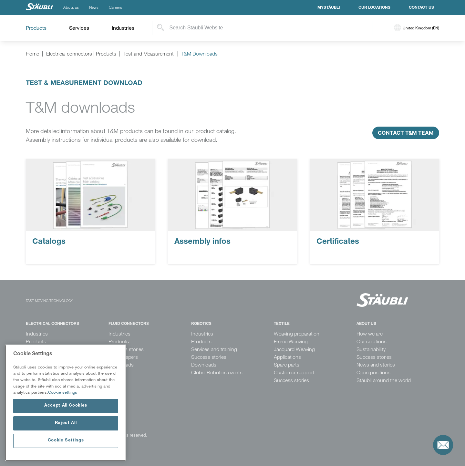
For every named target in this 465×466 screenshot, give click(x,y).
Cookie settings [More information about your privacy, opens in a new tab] (62, 392)
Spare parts (286, 365)
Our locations (374, 8)
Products (36, 341)
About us (71, 7)
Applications (287, 357)
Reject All (66, 423)
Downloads (203, 365)
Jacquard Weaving (294, 349)
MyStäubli (328, 8)
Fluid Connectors (128, 324)
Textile (282, 324)
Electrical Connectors (52, 324)
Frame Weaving (291, 341)
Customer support (294, 372)
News (93, 7)
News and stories (375, 365)
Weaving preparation (296, 334)
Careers (115, 7)
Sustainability (371, 349)
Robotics (201, 324)
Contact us (421, 8)
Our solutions (371, 341)
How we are (369, 334)
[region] (65, 403)
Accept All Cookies (65, 406)
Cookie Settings (66, 441)
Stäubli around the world (383, 380)
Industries (37, 334)
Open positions (373, 372)
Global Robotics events (217, 372)
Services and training (214, 349)
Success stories (208, 357)
